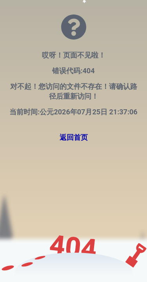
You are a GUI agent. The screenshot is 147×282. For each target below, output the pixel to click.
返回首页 (74, 137)
